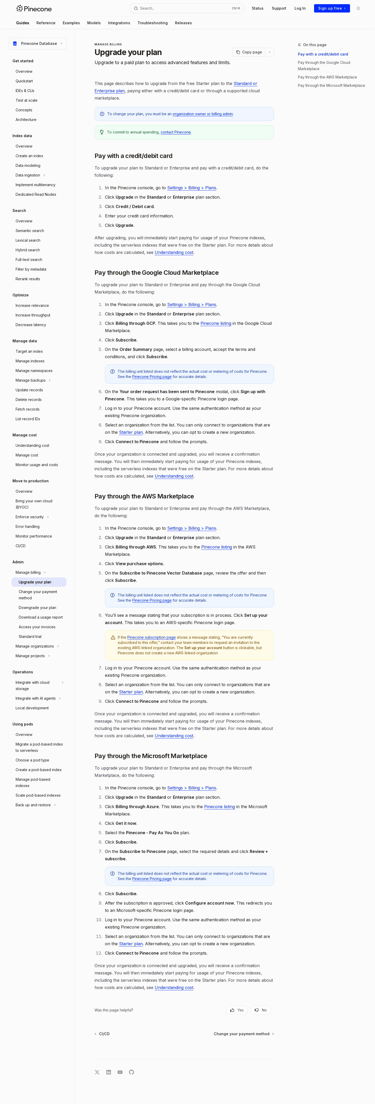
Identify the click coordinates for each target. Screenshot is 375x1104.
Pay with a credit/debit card (323, 54)
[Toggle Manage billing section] (38, 572)
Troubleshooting (153, 23)
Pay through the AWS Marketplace (327, 77)
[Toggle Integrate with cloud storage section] (38, 685)
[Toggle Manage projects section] (38, 656)
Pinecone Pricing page (152, 376)
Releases (183, 23)
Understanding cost (174, 252)
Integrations (119, 23)
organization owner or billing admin (203, 114)
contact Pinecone (176, 132)
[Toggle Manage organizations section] (38, 646)
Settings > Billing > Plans (191, 187)
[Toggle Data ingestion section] (38, 175)
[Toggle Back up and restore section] (38, 805)
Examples (71, 23)
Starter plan (131, 432)
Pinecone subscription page (151, 637)
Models (94, 23)
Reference (45, 23)
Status (258, 8)
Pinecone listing (216, 323)
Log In (300, 8)
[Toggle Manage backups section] (38, 380)
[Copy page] (249, 52)
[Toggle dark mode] (358, 8)
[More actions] (269, 52)
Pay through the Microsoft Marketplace (331, 85)
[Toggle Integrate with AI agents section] (38, 698)
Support (279, 8)
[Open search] (187, 8)
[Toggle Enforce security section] (38, 517)
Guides (22, 23)
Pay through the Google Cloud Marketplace (324, 65)
